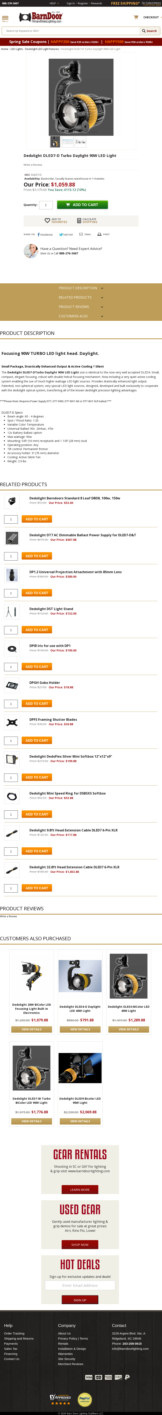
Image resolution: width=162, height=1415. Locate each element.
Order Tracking (14, 1333)
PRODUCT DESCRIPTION (78, 288)
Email (88, 234)
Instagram (72, 1378)
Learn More (80, 1190)
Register (83, 3)
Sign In (71, 3)
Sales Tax (10, 1348)
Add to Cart (37, 519)
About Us (64, 1333)
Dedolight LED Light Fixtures (42, 49)
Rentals (63, 1343)
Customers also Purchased (73, 317)
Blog (62, 1378)
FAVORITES (59, 220)
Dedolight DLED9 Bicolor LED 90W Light (80, 1101)
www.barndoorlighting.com (89, 1171)
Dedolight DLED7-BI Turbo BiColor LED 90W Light (32, 1101)
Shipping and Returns (19, 1338)
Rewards (96, 3)
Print (106, 234)
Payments (11, 1343)
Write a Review (33, 165)
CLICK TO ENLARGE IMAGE (84, 132)
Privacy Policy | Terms (73, 1338)
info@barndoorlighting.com (130, 1348)
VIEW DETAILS (32, 1029)
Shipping (90, 220)
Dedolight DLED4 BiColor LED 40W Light (129, 1009)
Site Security (66, 1359)
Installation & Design (72, 1348)
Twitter (51, 1378)
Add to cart (85, 205)
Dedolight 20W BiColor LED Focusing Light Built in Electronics (31, 1009)
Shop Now (79, 1245)
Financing (10, 1353)
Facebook (41, 1378)
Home (4, 49)
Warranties (65, 1353)
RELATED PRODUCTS (75, 297)
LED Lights (17, 49)
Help (53, 3)
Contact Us (11, 1359)
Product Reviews (74, 307)
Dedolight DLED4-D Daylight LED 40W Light (80, 1009)
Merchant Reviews (70, 1364)
